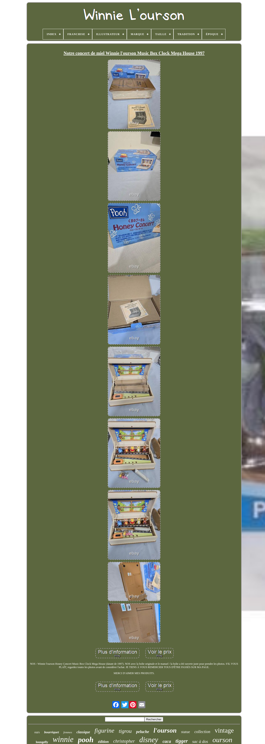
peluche (142, 731)
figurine (104, 730)
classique (83, 732)
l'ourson (165, 730)
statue (185, 732)
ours (37, 732)
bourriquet (51, 732)
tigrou (125, 731)
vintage (224, 730)
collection (202, 731)
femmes (67, 732)
